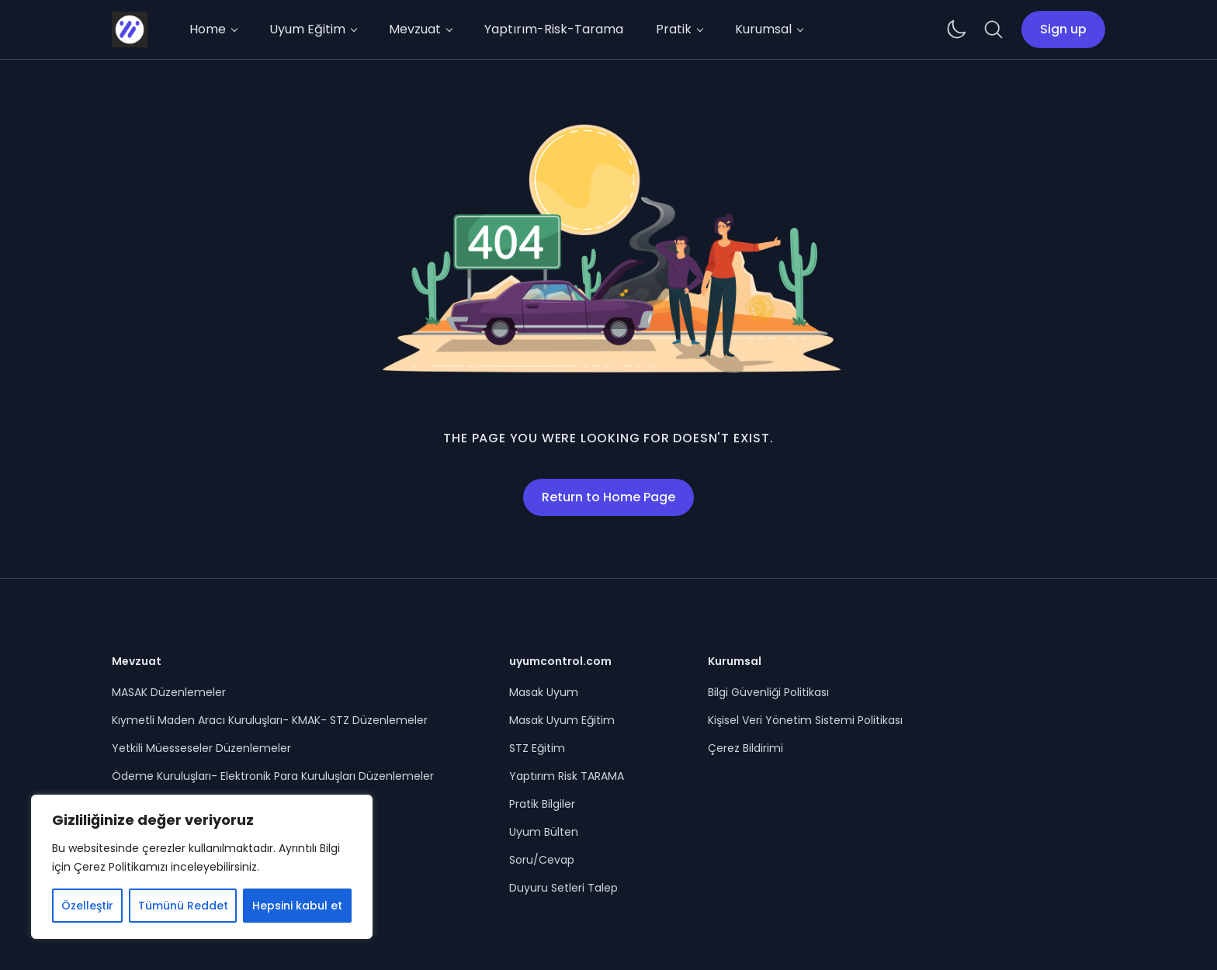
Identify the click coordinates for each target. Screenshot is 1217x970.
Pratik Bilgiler (542, 804)
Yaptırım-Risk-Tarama (553, 29)
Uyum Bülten (543, 832)
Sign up (1063, 29)
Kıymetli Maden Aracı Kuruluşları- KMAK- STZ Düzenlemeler (270, 720)
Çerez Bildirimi (745, 748)
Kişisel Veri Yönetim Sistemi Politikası (805, 720)
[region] (202, 867)
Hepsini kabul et (297, 905)
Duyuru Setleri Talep (563, 888)
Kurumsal (763, 29)
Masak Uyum (543, 692)
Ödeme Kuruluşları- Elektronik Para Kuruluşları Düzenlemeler (273, 776)
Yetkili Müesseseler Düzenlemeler (201, 748)
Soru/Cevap (541, 860)
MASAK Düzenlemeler (169, 692)
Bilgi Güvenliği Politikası (768, 692)
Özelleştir (87, 905)
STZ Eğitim (537, 748)
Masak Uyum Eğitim (562, 720)
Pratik (674, 29)
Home (207, 29)
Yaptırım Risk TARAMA (566, 776)
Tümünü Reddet (183, 905)
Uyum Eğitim (307, 29)
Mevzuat (415, 29)
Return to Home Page (608, 497)
